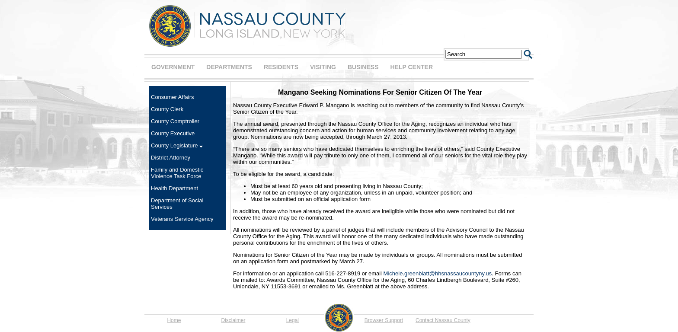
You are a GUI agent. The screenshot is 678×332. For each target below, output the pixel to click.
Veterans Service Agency (182, 219)
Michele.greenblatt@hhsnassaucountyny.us (438, 273)
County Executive (173, 133)
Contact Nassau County (443, 320)
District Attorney (170, 157)
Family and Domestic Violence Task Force (177, 172)
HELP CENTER (411, 67)
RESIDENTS (281, 67)
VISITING (323, 67)
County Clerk (167, 109)
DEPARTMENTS (229, 67)
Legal (292, 320)
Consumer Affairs (172, 97)
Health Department (174, 188)
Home (174, 320)
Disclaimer (233, 320)
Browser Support (384, 320)
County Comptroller (175, 121)
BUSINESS (363, 67)
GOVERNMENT (173, 67)
